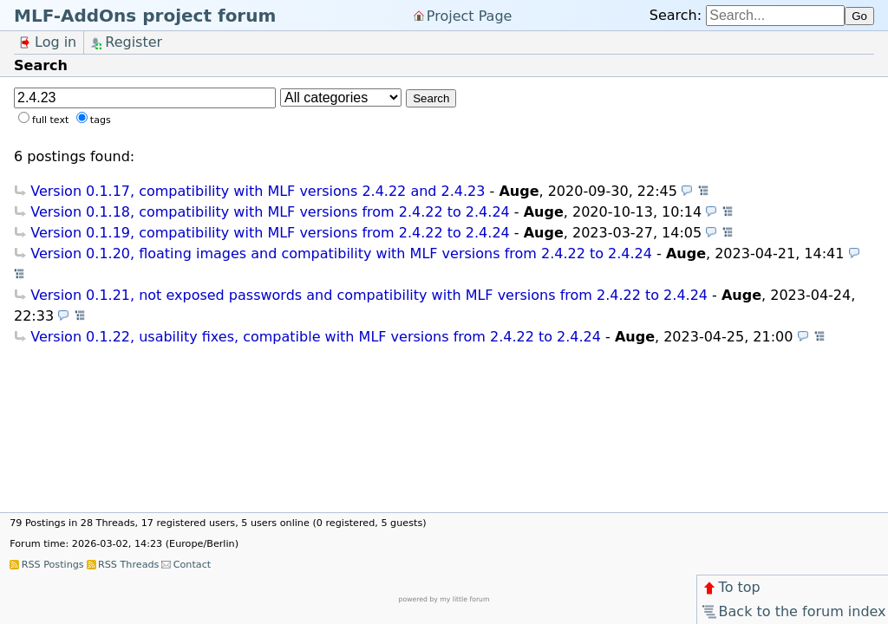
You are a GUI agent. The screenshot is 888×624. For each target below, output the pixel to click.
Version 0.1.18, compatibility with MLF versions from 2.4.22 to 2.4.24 (270, 212)
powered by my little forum (444, 599)
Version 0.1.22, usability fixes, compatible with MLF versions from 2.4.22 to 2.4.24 (315, 336)
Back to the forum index (793, 611)
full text (50, 120)
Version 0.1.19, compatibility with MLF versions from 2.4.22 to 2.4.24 (270, 232)
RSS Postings (53, 564)
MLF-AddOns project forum (145, 15)
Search (431, 98)
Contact (192, 564)
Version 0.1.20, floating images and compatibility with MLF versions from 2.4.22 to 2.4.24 (341, 253)
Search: (676, 15)
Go (859, 16)
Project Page (470, 15)
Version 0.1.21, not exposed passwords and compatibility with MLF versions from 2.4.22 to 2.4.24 (369, 295)
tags (100, 120)
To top (731, 587)
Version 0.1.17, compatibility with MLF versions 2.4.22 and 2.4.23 (257, 191)
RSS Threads (128, 564)
